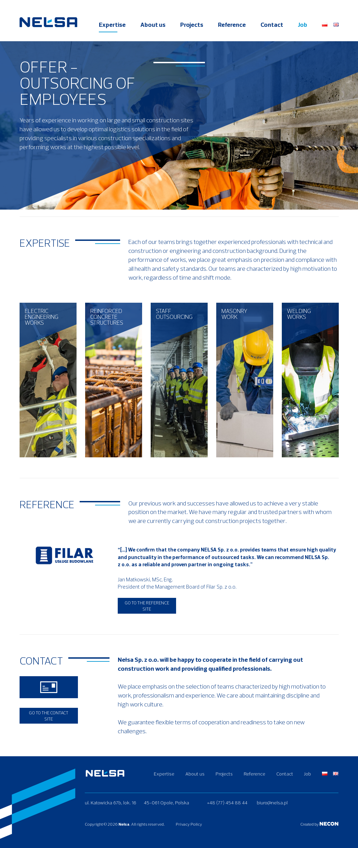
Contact (272, 25)
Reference (232, 25)
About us (152, 25)
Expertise (112, 25)
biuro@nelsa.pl (272, 803)
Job (302, 25)
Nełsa (123, 824)
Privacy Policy (189, 824)
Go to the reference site (147, 606)
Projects (191, 25)
